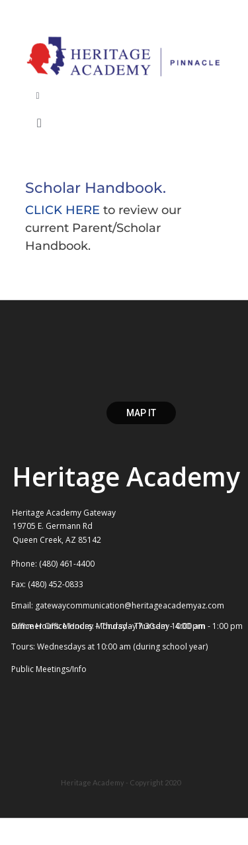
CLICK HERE (62, 210)
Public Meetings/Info (49, 669)
